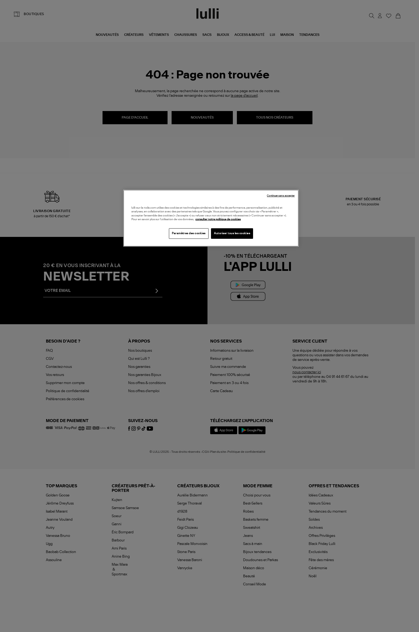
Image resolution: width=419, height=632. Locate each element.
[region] (211, 218)
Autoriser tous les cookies (232, 233)
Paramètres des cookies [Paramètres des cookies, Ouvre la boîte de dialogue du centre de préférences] (189, 233)
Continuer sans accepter (281, 196)
